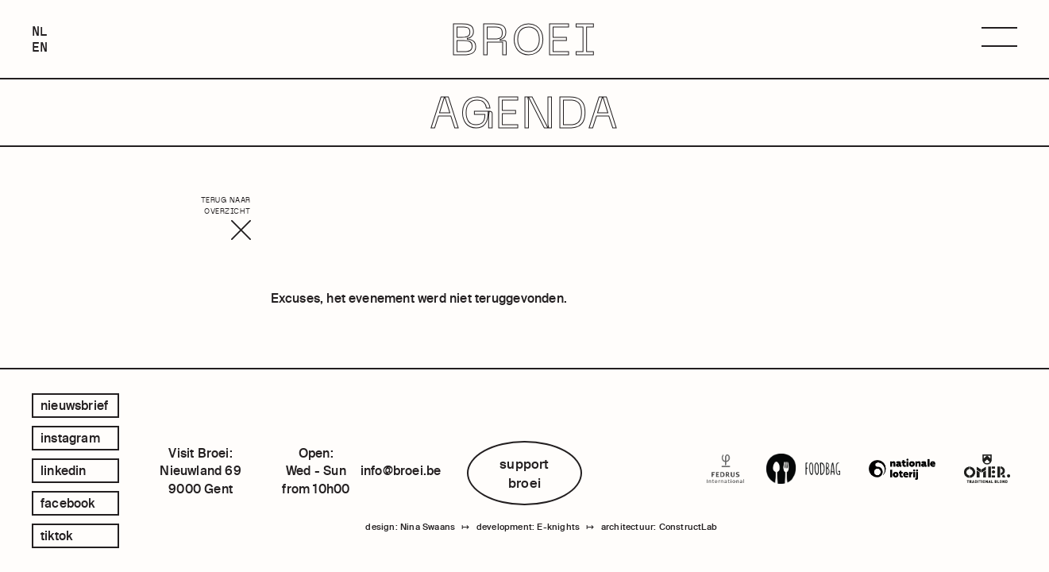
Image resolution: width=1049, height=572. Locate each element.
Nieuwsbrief (74, 405)
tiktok (56, 535)
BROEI (524, 39)
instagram (70, 438)
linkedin (63, 470)
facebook (67, 503)
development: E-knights (528, 526)
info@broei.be (401, 470)
